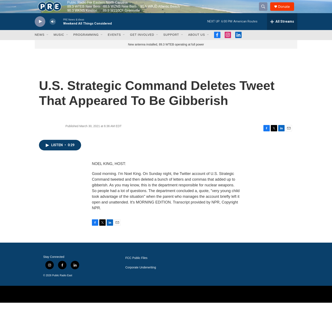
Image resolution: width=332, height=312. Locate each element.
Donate (286, 11)
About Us (196, 44)
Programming (86, 44)
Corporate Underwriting (140, 276)
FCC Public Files (136, 267)
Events (114, 44)
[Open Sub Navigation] (47, 44)
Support (171, 44)
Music (59, 44)
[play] (40, 30)
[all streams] (282, 30)
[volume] (52, 31)
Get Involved (142, 44)
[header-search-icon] (265, 11)
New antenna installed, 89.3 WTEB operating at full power (166, 53)
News (39, 44)
